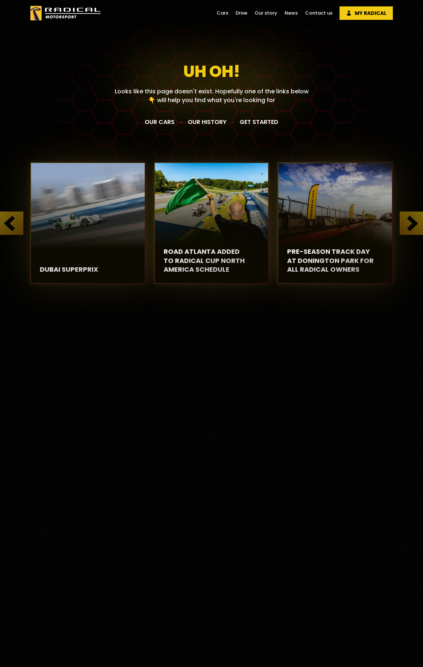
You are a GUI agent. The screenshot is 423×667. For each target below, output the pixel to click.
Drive (241, 12)
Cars (222, 12)
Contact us (318, 12)
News (291, 12)
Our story (266, 12)
